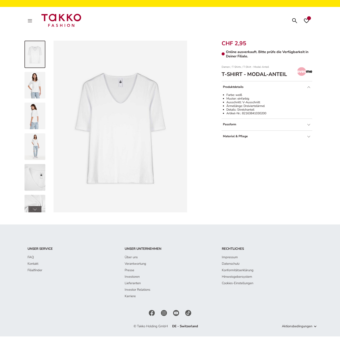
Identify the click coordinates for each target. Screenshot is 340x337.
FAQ (31, 258)
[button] (34, 210)
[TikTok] (188, 313)
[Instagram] (164, 313)
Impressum (230, 258)
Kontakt (33, 264)
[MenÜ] (30, 21)
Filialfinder (35, 271)
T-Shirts (236, 67)
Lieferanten (133, 284)
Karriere (130, 297)
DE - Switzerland (185, 327)
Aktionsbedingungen (297, 327)
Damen (226, 67)
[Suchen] (295, 21)
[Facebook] (152, 313)
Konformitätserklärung (237, 271)
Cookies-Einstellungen (237, 284)
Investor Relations (137, 290)
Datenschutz (231, 264)
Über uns (131, 258)
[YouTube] (176, 313)
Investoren (132, 277)
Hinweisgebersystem (237, 277)
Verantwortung (135, 264)
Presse (129, 271)
